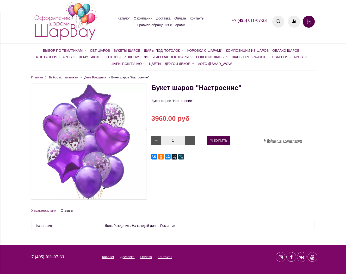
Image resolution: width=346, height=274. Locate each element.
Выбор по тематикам (63, 77)
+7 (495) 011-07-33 (249, 20)
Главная (37, 77)
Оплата (180, 18)
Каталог (124, 18)
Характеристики (43, 210)
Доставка (163, 18)
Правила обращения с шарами (161, 25)
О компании (143, 18)
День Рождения (95, 77)
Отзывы (67, 210)
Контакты (197, 18)
